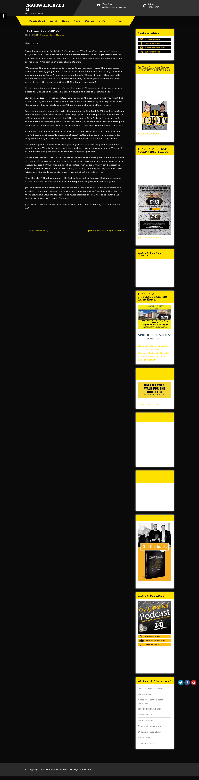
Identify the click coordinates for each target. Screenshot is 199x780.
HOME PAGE (145, 714)
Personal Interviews (57, 35)
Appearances (145, 694)
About (53, 21)
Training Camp (146, 743)
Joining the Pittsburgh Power (106, 230)
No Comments (42, 35)
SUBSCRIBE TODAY (149, 133)
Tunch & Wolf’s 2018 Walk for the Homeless (154, 374)
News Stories (145, 720)
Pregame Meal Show (149, 732)
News (77, 21)
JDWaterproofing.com (150, 237)
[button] (3, 16)
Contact (103, 21)
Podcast (89, 21)
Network (117, 21)
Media (65, 21)
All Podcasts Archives (150, 688)
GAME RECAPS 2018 (149, 709)
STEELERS (144, 737)
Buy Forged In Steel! (154, 517)
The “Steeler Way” (37, 230)
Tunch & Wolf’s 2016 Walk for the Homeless (154, 476)
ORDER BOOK (37, 21)
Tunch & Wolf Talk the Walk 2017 (153, 417)
